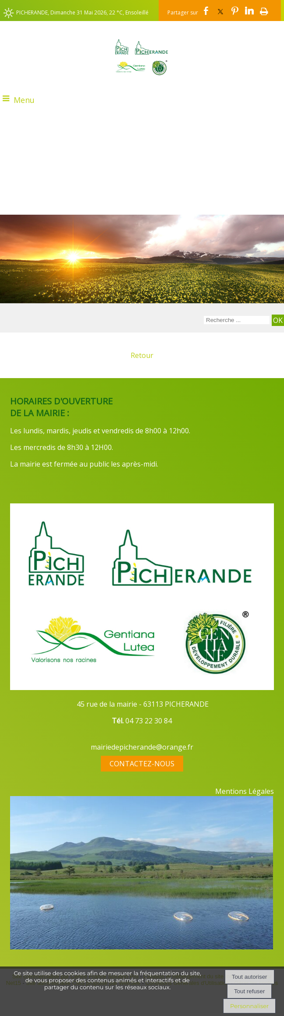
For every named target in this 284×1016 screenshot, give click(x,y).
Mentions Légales (244, 791)
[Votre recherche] (237, 320)
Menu (24, 100)
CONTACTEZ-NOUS (142, 763)
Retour (142, 355)
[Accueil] (141, 57)
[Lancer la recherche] (278, 320)
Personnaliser (249, 1005)
